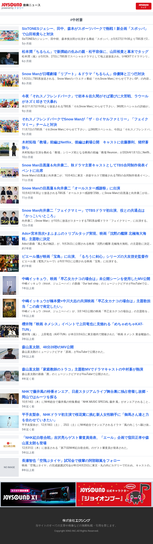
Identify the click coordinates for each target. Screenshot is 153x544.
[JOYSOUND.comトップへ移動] (143, 6)
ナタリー (19, 8)
